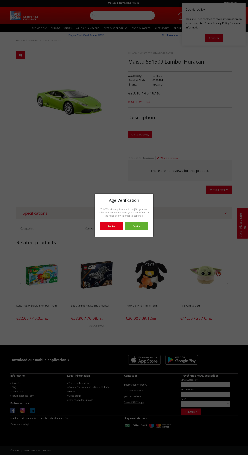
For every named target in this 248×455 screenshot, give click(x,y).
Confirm (136, 226)
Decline (111, 226)
